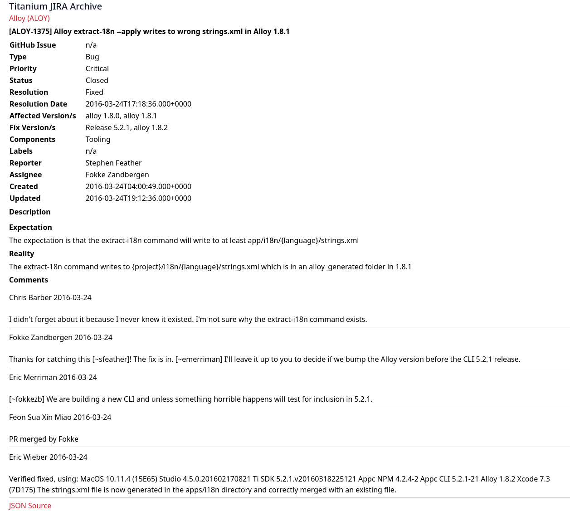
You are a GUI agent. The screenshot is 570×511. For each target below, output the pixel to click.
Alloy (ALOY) (29, 18)
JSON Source (30, 506)
